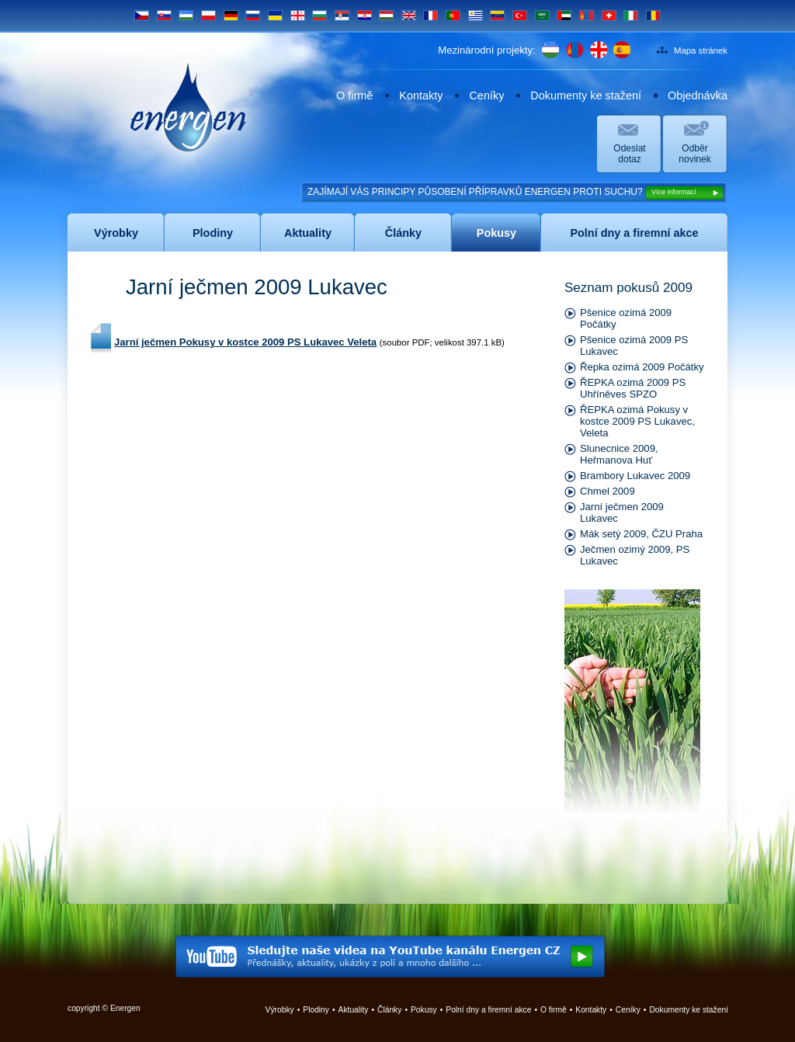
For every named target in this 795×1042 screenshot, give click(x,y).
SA (542, 15)
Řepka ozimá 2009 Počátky (642, 367)
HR (364, 15)
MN (586, 15)
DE (231, 15)
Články (389, 1010)
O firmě (354, 95)
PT (453, 15)
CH (609, 15)
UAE (564, 15)
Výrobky (280, 1010)
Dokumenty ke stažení (585, 95)
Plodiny (316, 1010)
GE (297, 15)
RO (653, 15)
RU (252, 15)
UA (275, 15)
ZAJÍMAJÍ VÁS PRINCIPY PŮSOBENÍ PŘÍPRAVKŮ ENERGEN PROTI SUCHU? (515, 193)
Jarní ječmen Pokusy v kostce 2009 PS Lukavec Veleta (245, 342)
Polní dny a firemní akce (488, 1010)
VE (497, 15)
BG (319, 15)
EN (408, 15)
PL (208, 15)
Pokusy (424, 1010)
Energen (188, 107)
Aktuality (353, 1010)
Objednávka (697, 95)
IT (630, 15)
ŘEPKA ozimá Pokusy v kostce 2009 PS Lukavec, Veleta (637, 421)
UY (475, 15)
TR (519, 15)
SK (164, 15)
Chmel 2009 (607, 491)
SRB (342, 15)
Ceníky (486, 95)
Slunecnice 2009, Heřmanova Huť (619, 454)
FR (430, 15)
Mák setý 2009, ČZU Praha (641, 534)
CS (141, 15)
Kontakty (421, 95)
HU (386, 15)
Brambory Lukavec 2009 (635, 475)
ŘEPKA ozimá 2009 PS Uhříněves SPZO (633, 388)
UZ (186, 15)
